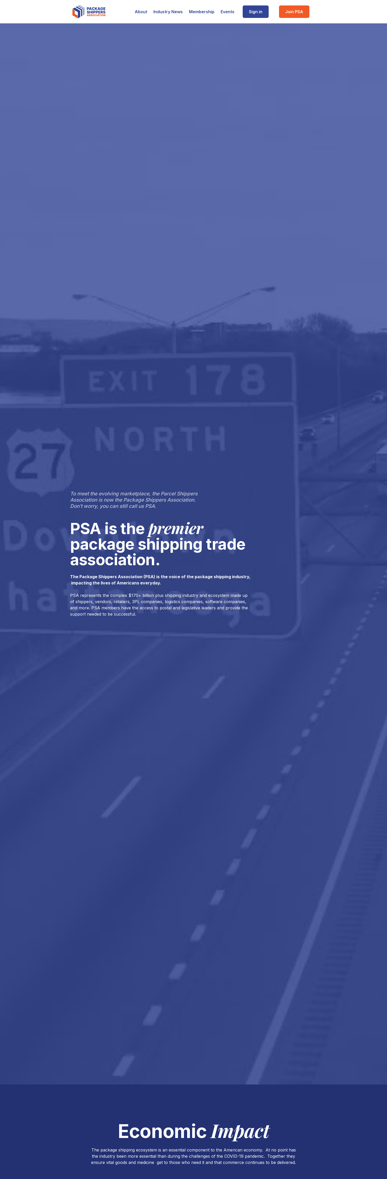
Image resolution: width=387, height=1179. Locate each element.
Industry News (168, 11)
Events (227, 11)
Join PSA (294, 11)
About (141, 11)
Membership (201, 11)
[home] (88, 11)
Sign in (255, 11)
